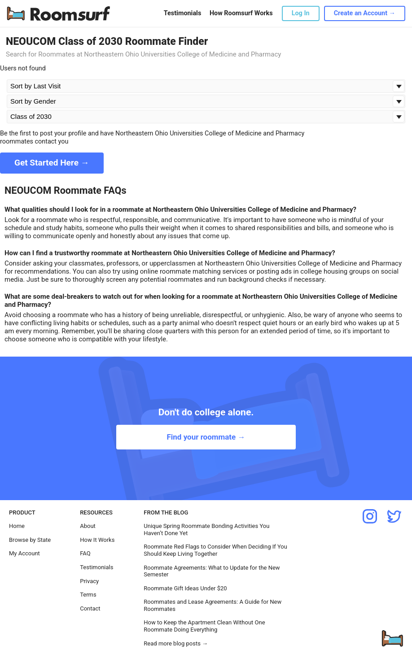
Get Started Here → (51, 162)
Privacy (89, 581)
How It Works (97, 539)
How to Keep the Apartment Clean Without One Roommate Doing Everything (204, 626)
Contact (90, 608)
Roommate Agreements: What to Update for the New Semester (212, 571)
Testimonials (182, 13)
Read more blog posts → (176, 643)
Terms (88, 594)
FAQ (85, 553)
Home (17, 526)
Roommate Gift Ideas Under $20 (185, 588)
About (88, 526)
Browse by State (30, 539)
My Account (24, 553)
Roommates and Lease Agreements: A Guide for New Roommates (212, 605)
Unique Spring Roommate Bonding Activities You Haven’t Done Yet (206, 529)
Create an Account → (364, 13)
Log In (301, 13)
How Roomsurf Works (241, 13)
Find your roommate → (206, 436)
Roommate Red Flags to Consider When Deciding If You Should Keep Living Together (215, 550)
